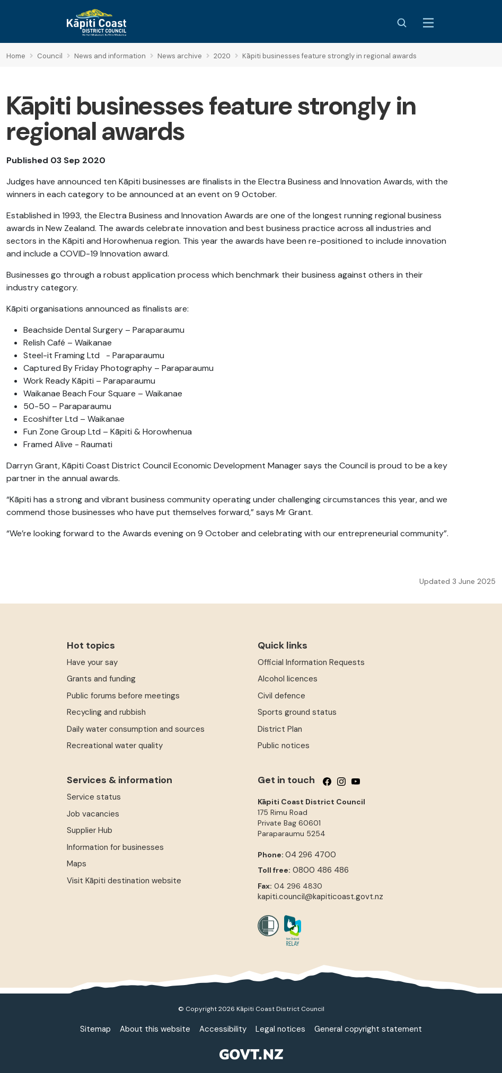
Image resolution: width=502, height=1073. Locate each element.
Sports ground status (297, 712)
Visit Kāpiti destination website (124, 880)
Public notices (284, 745)
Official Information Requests (311, 662)
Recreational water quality (115, 745)
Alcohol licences (288, 678)
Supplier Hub (89, 830)
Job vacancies (93, 814)
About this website (155, 1029)
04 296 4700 (310, 854)
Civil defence (281, 695)
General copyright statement (368, 1029)
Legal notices (280, 1029)
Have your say (92, 662)
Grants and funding (101, 678)
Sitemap (95, 1029)
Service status (94, 797)
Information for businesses (115, 847)
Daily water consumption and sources (136, 729)
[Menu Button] (428, 22)
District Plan (280, 729)
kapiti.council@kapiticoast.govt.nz (320, 896)
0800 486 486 (321, 870)
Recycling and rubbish (106, 712)
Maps (76, 863)
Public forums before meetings (123, 695)
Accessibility (222, 1029)
